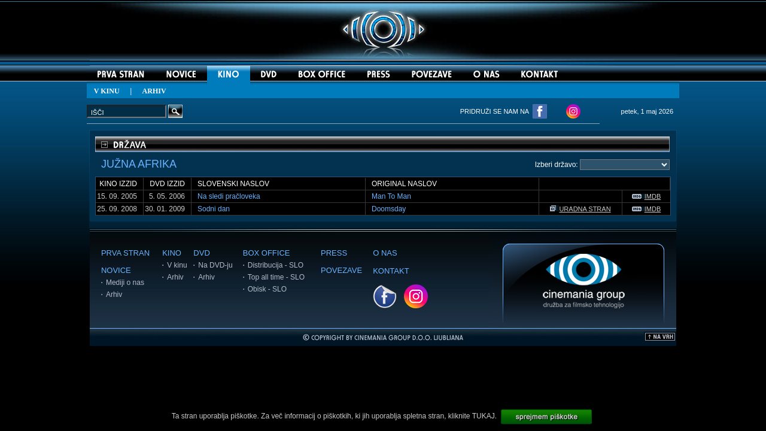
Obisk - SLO (267, 289)
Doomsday (389, 209)
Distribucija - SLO (275, 265)
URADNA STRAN (580, 209)
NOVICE (116, 270)
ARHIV (154, 91)
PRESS (334, 252)
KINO (171, 252)
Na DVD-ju (215, 265)
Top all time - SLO (276, 277)
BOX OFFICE (266, 252)
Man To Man (391, 196)
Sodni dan (213, 209)
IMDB (646, 196)
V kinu (177, 265)
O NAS (385, 252)
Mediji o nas (125, 282)
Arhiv (114, 294)
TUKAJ (483, 416)
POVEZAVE (341, 270)
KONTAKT (391, 270)
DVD (201, 252)
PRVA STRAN (125, 252)
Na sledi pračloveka (228, 196)
